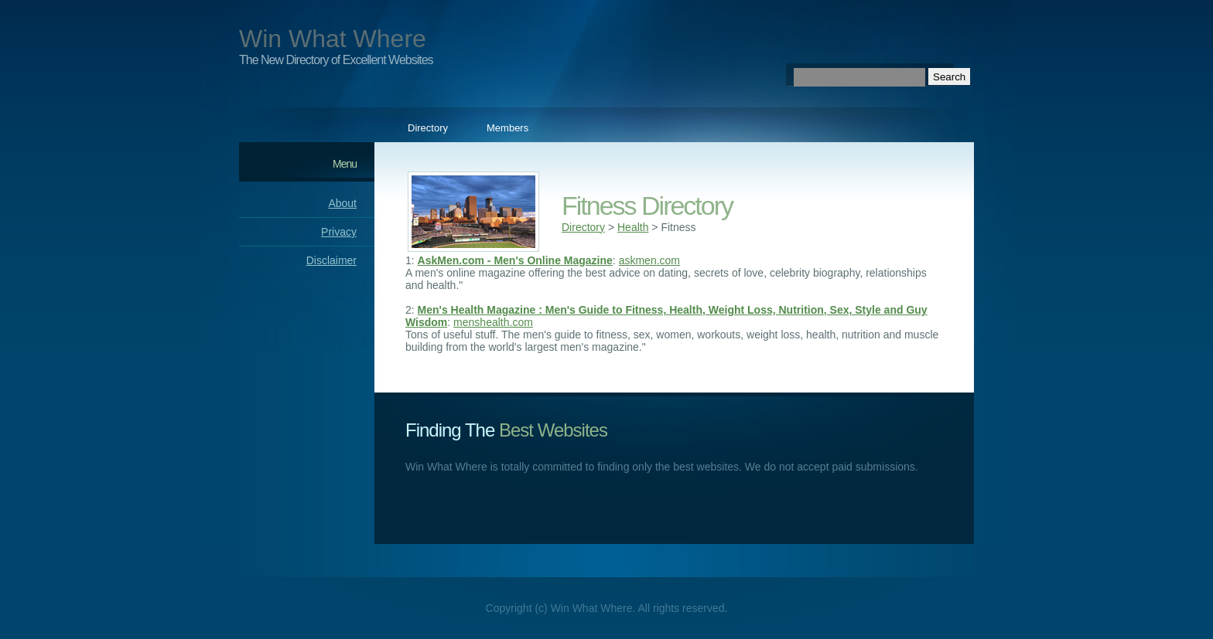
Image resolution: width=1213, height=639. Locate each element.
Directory (428, 128)
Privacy (339, 232)
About (342, 203)
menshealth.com (493, 322)
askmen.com (649, 260)
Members (507, 128)
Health (632, 227)
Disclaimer (331, 260)
